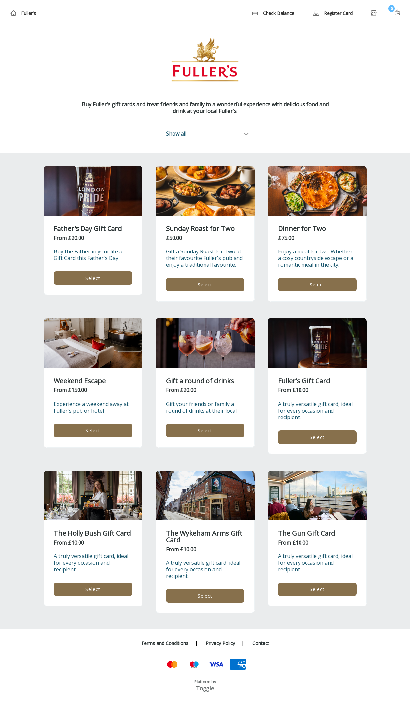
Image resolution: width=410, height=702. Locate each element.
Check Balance (278, 13)
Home (374, 13)
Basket (397, 12)
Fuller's (28, 13)
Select (92, 278)
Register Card (338, 13)
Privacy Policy (220, 643)
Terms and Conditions (164, 643)
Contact (260, 643)
